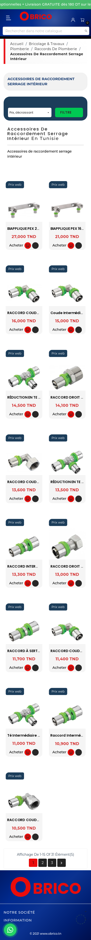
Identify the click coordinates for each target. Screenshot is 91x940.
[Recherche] (46, 31)
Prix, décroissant (29, 112)
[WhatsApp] (10, 930)
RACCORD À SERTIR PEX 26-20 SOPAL (39, 651)
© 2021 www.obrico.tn (45, 933)
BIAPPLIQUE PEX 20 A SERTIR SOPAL (37, 228)
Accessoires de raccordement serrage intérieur (41, 81)
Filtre (66, 112)
